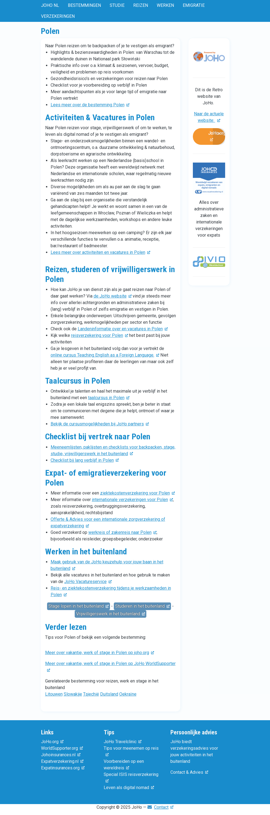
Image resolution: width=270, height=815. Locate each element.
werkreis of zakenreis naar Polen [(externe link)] (122, 532)
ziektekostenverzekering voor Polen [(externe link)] (137, 493)
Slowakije (73, 694)
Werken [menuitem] (165, 5)
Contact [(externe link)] (163, 807)
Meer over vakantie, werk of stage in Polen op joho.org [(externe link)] (99, 652)
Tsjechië (91, 694)
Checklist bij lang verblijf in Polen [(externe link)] (85, 460)
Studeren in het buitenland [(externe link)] (142, 606)
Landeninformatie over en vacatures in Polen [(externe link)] (123, 328)
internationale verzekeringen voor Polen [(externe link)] (132, 499)
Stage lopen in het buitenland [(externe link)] (78, 606)
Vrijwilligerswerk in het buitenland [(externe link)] (110, 613)
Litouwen (54, 694)
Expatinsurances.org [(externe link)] (63, 767)
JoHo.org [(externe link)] (216, 136)
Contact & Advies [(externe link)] (189, 772)
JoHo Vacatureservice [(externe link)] (88, 581)
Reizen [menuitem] (140, 5)
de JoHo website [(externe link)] (113, 296)
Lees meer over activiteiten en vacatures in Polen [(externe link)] (100, 252)
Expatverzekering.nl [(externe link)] (62, 761)
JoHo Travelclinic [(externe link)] (122, 741)
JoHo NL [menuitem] (50, 5)
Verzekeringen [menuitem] (58, 16)
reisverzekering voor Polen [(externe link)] (99, 335)
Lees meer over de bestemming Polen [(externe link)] (90, 104)
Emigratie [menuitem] (194, 5)
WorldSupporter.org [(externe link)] (62, 748)
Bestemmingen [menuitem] (84, 5)
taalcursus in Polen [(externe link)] (108, 397)
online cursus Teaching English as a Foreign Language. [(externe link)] (105, 355)
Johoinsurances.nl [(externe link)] (60, 754)
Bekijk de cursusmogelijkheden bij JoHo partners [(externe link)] (100, 423)
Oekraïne (128, 694)
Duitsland (109, 694)
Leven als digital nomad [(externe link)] (129, 787)
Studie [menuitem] (117, 5)
